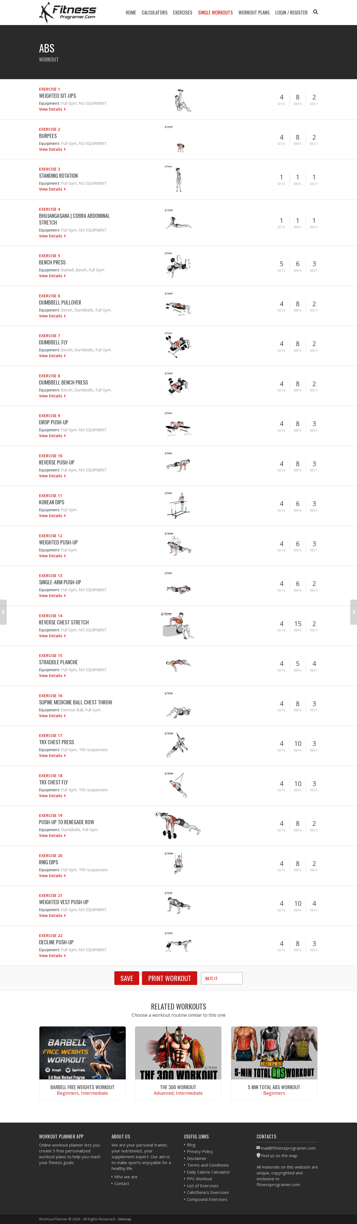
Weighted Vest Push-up (64, 902)
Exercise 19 (50, 815)
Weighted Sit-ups (57, 95)
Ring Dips (48, 862)
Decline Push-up (56, 942)
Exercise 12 (50, 535)
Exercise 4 (49, 209)
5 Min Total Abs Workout (274, 1087)
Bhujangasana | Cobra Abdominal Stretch (74, 219)
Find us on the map (279, 1155)
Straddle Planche (58, 662)
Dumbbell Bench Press (63, 382)
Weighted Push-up (58, 542)
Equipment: (49, 103)
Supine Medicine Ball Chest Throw (75, 702)
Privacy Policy (200, 1151)
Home (131, 12)
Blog (191, 1144)
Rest (314, 104)
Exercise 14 (50, 615)
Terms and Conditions (208, 1165)
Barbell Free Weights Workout (82, 1087)
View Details (51, 109)
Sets (281, 104)
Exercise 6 (49, 295)
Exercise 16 (50, 695)
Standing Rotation (58, 175)
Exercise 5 (49, 255)
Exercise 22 (50, 935)
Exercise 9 (49, 415)
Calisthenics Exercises (208, 1192)
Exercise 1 (49, 89)
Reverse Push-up (56, 462)
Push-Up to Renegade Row (66, 822)
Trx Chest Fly (53, 782)
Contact (121, 1183)
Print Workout (169, 978)
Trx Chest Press (56, 742)
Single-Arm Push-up (60, 582)
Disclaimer (197, 1158)
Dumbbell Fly (53, 342)
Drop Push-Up (53, 422)
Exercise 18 (50, 775)
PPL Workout (199, 1178)
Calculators (155, 12)
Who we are (126, 1176)
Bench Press (52, 262)
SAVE (126, 978)
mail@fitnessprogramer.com (288, 1148)
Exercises (182, 12)
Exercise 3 (49, 169)
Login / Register (291, 12)
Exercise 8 (49, 375)
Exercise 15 (50, 655)
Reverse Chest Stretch (64, 622)
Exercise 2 (49, 129)
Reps (297, 104)
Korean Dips (51, 502)
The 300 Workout (178, 1087)
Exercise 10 (50, 455)
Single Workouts (215, 12)
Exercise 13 (50, 575)
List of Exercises (203, 1185)
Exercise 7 (49, 335)
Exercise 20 (50, 855)
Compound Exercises (207, 1199)
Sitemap (124, 1218)
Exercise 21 (50, 895)
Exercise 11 (50, 495)
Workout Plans (254, 12)
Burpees (48, 135)
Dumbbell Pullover (60, 302)
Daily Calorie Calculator (208, 1172)
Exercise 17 (50, 735)
